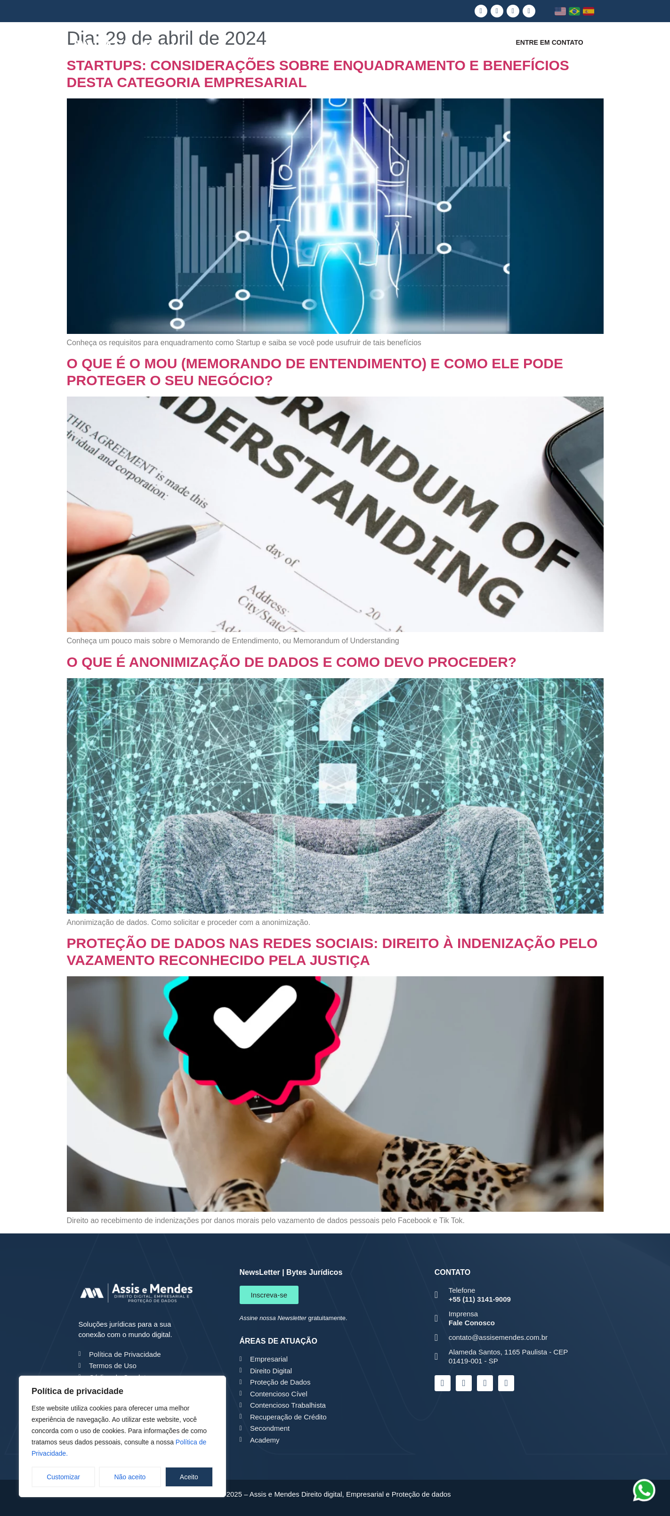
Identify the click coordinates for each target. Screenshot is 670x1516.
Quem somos (272, 47)
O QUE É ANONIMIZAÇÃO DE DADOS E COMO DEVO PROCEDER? (292, 662)
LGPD (331, 47)
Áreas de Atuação (396, 47)
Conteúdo (469, 47)
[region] (122, 1436)
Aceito (189, 1477)
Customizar (63, 1477)
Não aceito (129, 1477)
